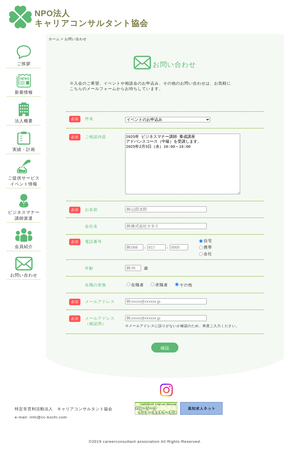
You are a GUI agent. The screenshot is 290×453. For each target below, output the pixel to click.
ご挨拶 (24, 55)
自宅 (205, 241)
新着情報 (24, 84)
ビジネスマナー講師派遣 (24, 207)
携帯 (205, 247)
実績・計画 (23, 141)
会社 (205, 254)
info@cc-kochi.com (48, 417)
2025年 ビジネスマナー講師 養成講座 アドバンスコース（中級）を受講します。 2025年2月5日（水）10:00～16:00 (182, 164)
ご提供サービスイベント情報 (24, 173)
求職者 (159, 285)
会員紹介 (24, 238)
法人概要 (24, 112)
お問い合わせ (23, 267)
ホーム (54, 39)
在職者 (135, 285)
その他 (183, 285)
